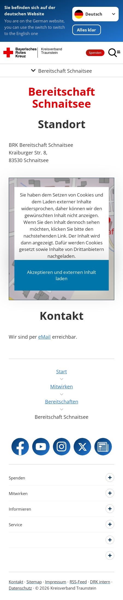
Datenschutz (20, 588)
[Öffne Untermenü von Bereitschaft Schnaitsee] (61, 70)
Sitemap (34, 581)
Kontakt (16, 581)
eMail (44, 336)
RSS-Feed (78, 581)
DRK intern (100, 581)
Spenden (95, 53)
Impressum (55, 581)
